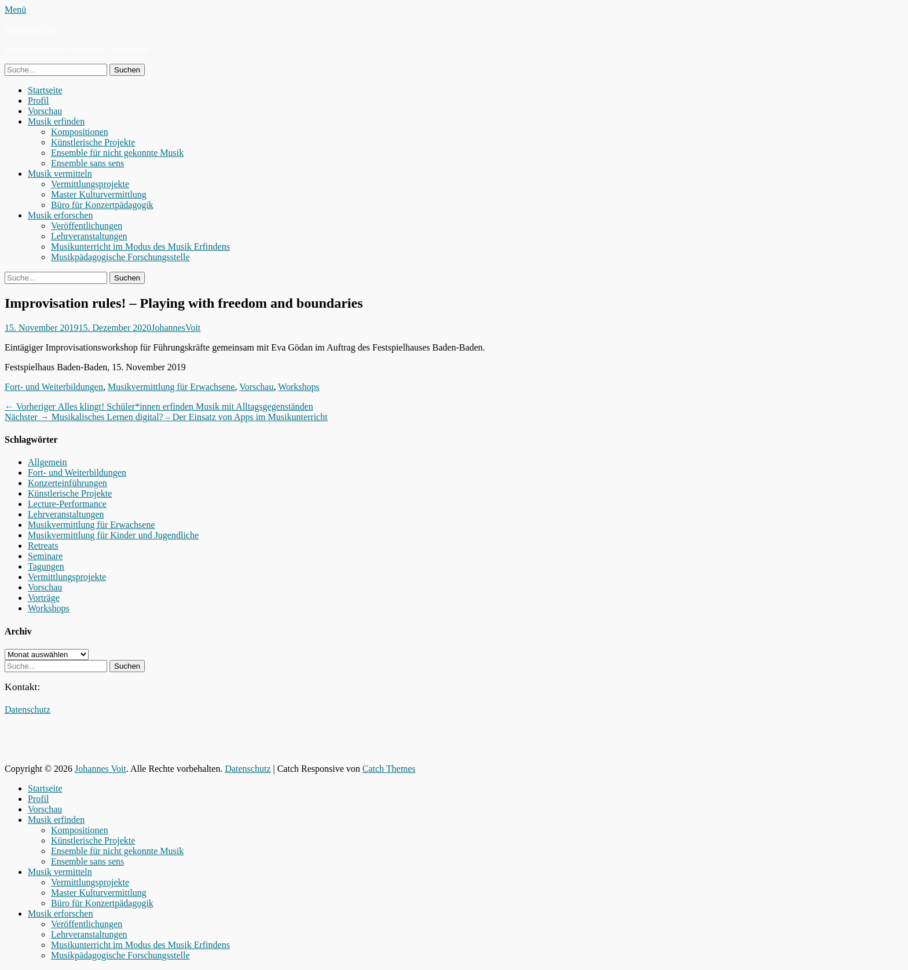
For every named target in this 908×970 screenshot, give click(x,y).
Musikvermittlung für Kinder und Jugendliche (113, 535)
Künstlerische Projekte (93, 142)
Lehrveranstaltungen (89, 236)
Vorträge (44, 598)
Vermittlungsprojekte (90, 184)
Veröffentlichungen (86, 226)
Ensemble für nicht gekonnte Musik (117, 153)
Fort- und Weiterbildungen (54, 387)
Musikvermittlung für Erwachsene (171, 387)
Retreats (43, 545)
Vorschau (45, 111)
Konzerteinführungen (67, 483)
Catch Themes (389, 769)
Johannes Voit (30, 29)
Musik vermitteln (60, 173)
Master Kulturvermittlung (99, 194)
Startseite (45, 90)
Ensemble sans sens (87, 163)
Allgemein (47, 462)
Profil (38, 100)
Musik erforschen (60, 215)
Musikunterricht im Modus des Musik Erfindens (140, 246)
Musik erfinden (56, 121)
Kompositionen (79, 132)
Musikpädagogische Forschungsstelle (120, 257)
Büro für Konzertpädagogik (102, 205)
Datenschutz (27, 709)
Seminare (45, 556)
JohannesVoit (175, 328)
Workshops (299, 387)
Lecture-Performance (67, 504)
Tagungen (46, 566)
